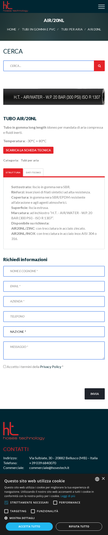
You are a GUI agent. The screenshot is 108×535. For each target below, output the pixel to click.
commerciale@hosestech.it (49, 468)
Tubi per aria (72, 29)
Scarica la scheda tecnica (28, 150)
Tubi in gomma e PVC (38, 29)
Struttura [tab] (13, 172)
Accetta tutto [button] (29, 526)
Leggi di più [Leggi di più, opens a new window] (68, 496)
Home (11, 29)
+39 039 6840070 (42, 463)
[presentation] (36, 378)
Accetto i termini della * (33, 367)
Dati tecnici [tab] (33, 172)
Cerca (99, 65)
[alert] (54, 504)
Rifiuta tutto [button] (79, 526)
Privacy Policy (50, 367)
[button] (54, 518)
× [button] (103, 478)
